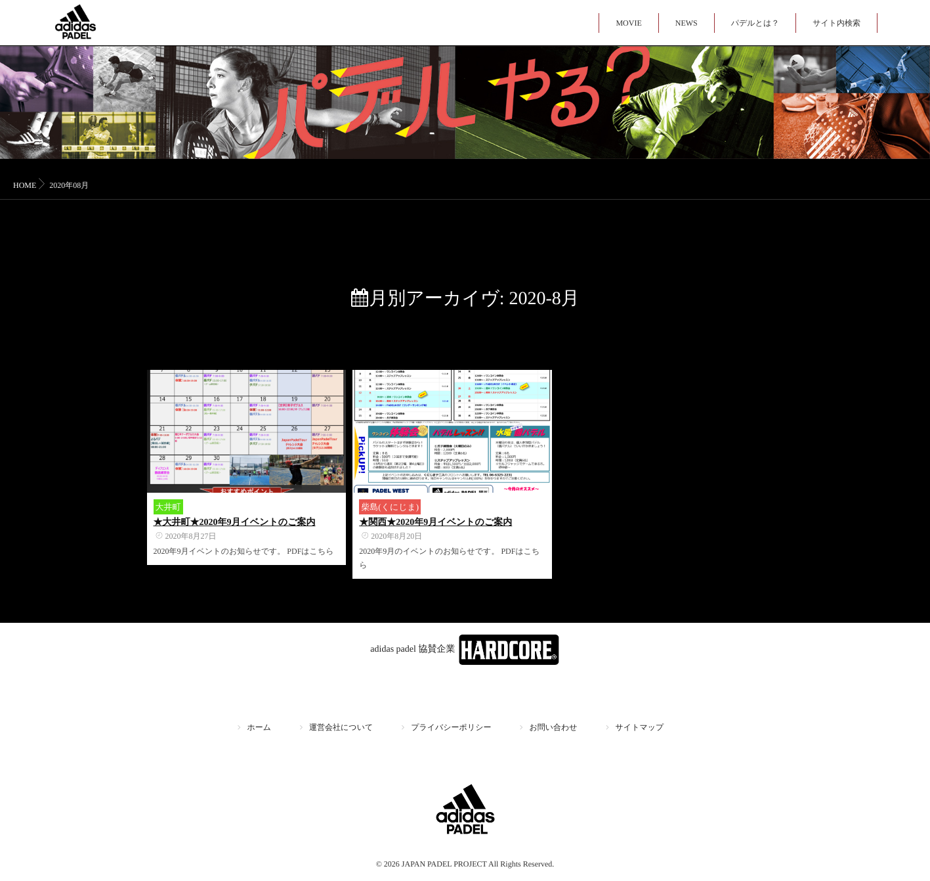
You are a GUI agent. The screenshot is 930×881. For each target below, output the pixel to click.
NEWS (686, 23)
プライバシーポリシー (451, 727)
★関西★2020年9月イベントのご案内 (435, 523)
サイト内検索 (836, 23)
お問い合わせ (553, 727)
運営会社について (341, 727)
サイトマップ (640, 727)
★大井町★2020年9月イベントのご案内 (235, 523)
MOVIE (628, 23)
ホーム (259, 727)
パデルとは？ (755, 23)
